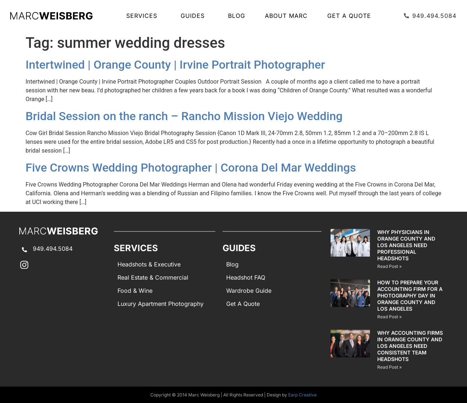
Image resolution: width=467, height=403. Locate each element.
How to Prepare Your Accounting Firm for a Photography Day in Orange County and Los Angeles (410, 295)
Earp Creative (302, 395)
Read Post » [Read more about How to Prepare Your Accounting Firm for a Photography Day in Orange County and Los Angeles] (389, 316)
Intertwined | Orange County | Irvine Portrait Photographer (175, 65)
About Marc (286, 15)
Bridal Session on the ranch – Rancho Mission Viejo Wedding (184, 116)
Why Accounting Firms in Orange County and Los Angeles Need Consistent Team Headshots (410, 346)
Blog (236, 15)
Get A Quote (349, 15)
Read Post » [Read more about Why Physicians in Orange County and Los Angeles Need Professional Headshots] (389, 266)
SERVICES (143, 15)
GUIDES (194, 15)
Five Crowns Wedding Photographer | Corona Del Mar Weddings (191, 167)
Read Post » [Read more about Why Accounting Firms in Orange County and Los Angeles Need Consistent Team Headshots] (389, 367)
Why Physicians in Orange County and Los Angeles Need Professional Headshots (406, 245)
